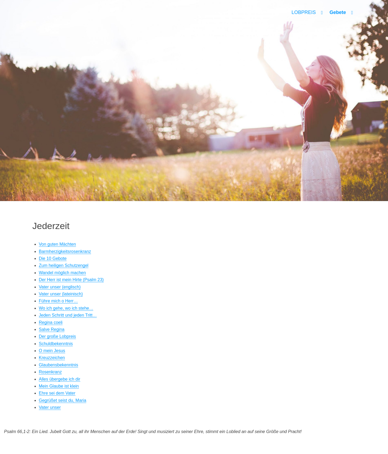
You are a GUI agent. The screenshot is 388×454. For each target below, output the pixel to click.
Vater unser (50, 407)
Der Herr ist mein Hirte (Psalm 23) (71, 279)
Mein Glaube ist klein (59, 386)
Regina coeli (51, 322)
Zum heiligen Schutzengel (63, 265)
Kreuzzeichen (52, 357)
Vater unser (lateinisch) (61, 294)
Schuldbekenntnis (56, 343)
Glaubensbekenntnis (58, 365)
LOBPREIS (304, 12)
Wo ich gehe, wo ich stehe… (66, 308)
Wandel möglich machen (62, 272)
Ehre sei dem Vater (57, 393)
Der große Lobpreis (57, 336)
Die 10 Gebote (53, 258)
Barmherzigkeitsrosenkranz (65, 251)
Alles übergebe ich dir (59, 379)
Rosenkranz (50, 372)
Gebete (338, 12)
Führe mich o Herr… (58, 301)
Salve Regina (51, 329)
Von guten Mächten (57, 244)
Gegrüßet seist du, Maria (62, 400)
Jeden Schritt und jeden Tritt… (68, 315)
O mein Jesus (52, 350)
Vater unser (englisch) (60, 287)
